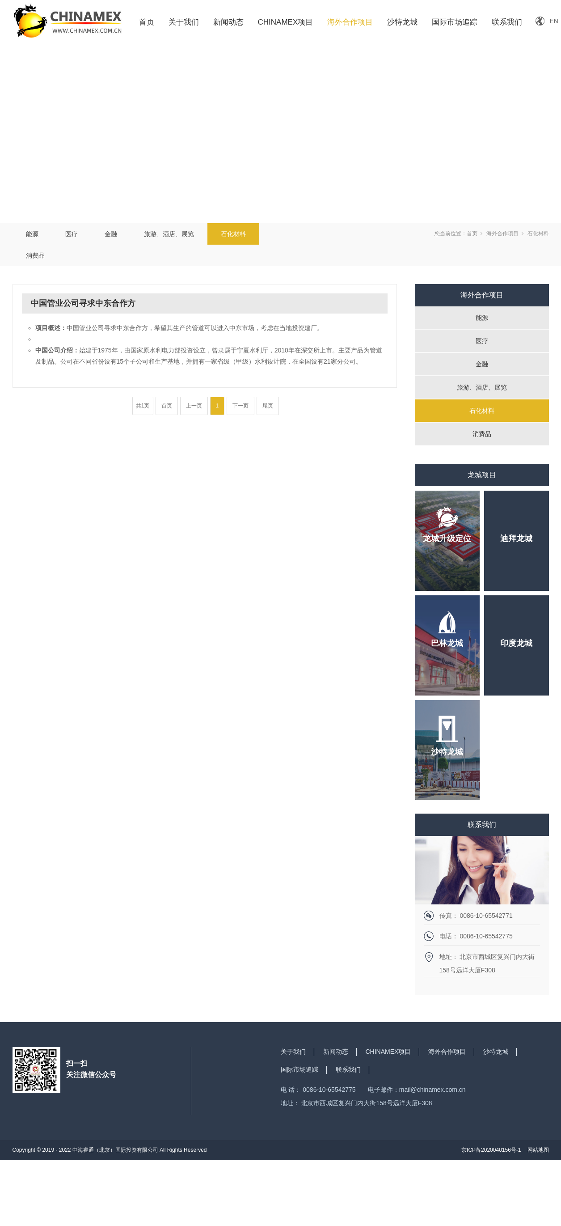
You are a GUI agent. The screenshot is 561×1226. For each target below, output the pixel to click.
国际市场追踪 (454, 22)
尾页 (267, 406)
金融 (111, 234)
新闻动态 (228, 22)
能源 (32, 234)
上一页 (194, 406)
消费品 (35, 255)
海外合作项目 (350, 22)
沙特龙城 (402, 22)
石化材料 (233, 234)
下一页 (240, 406)
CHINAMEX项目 (285, 22)
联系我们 (507, 22)
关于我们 (184, 22)
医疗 (71, 234)
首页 (146, 22)
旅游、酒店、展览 (169, 234)
